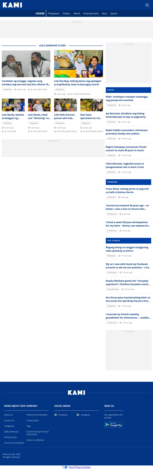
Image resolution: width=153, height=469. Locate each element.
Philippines (54, 13)
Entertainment (91, 13)
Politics (66, 13)
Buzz (104, 13)
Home (40, 13)
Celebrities (7, 89)
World (77, 13)
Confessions (112, 214)
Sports (113, 13)
